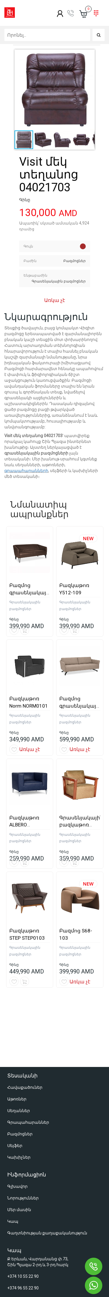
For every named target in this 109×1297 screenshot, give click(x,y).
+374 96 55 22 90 (23, 1214)
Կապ (12, 1148)
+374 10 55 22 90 (23, 1203)
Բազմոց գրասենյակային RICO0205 (81, 706)
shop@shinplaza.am (26, 1229)
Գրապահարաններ (28, 1049)
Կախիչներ (19, 1084)
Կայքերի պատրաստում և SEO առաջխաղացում (58, 1278)
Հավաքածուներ (24, 1014)
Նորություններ (23, 1124)
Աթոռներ (16, 1025)
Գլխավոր (17, 1113)
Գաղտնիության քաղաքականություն (47, 1159)
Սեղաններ (18, 1037)
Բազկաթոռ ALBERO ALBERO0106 (24, 825)
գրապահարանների (26, 470)
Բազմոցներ (20, 1060)
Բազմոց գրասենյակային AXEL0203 (31, 592)
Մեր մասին (19, 1136)
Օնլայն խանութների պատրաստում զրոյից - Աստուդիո (53, 1285)
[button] (55, 90)
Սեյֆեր (14, 1072)
